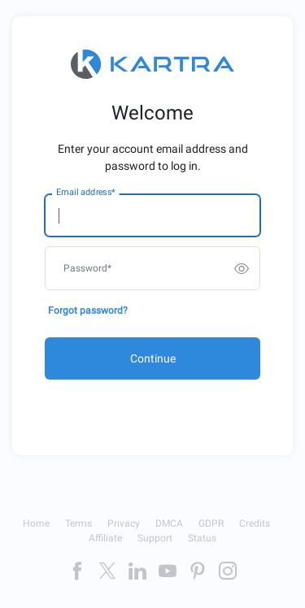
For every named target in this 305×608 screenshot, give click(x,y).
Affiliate (105, 538)
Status (202, 538)
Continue (153, 358)
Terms (78, 523)
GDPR (211, 523)
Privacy (123, 523)
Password (87, 268)
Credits (254, 523)
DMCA (169, 523)
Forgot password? (88, 310)
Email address (85, 193)
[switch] (241, 268)
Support (154, 538)
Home (36, 523)
